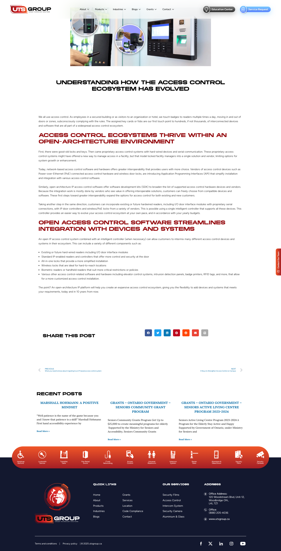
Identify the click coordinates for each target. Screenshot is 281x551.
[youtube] (243, 543)
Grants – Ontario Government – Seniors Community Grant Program (140, 407)
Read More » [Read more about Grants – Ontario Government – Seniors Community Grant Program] (114, 439)
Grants (150, 9)
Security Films (171, 494)
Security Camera (172, 511)
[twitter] (210, 543)
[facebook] (201, 543)
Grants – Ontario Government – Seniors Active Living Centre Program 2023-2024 (211, 407)
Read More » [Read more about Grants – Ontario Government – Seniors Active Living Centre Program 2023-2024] (185, 439)
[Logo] (30, 9)
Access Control (172, 500)
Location (127, 505)
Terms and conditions (46, 543)
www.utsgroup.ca (219, 519)
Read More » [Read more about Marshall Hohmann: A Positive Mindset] (43, 431)
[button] (148, 332)
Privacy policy (70, 543)
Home (96, 494)
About (83, 9)
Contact (166, 9)
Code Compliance (132, 511)
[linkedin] (221, 543)
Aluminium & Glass (173, 516)
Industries (118, 9)
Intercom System (173, 505)
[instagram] (231, 543)
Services (127, 500)
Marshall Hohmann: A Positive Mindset (69, 405)
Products (99, 9)
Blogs (135, 9)
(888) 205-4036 (218, 512)
